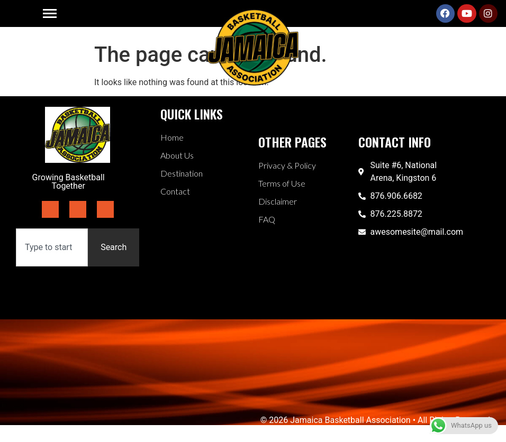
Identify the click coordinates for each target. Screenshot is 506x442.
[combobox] (52, 247)
